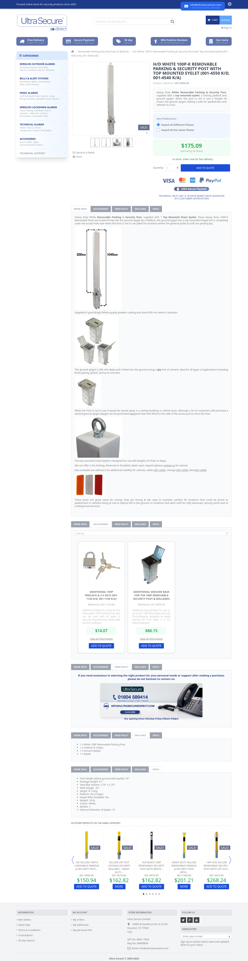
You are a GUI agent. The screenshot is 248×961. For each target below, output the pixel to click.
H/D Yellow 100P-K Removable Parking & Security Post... (86, 866)
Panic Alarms (42, 95)
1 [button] (143, 894)
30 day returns (26, 940)
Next (135, 142)
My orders (78, 919)
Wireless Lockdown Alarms (42, 112)
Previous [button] (73, 860)
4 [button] (153, 894)
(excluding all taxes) (191, 151)
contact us (169, 465)
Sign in (226, 27)
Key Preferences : (167, 118)
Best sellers (24, 919)
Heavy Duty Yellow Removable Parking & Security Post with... (184, 867)
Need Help (24, 924)
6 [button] (159, 894)
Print (79, 156)
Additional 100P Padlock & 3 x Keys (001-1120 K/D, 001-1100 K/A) (101, 595)
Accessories (100, 208)
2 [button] (146, 894)
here (132, 413)
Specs (156, 208)
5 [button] (156, 894)
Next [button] (230, 860)
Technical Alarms (42, 127)
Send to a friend (85, 152)
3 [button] (150, 894)
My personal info (82, 930)
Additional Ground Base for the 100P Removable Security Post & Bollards (151, 595)
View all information (101, 638)
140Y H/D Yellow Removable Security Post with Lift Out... (216, 866)
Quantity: (158, 167)
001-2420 (160, 470)
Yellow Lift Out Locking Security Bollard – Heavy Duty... (119, 867)
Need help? (121, 208)
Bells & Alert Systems (42, 81)
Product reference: (163, 83)
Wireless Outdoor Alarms (42, 67)
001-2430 (182, 470)
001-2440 (200, 470)
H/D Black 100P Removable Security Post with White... (151, 866)
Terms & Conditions (29, 930)
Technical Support (42, 153)
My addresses (81, 924)
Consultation (25, 935)
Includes (140, 208)
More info (80, 208)
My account (80, 912)
